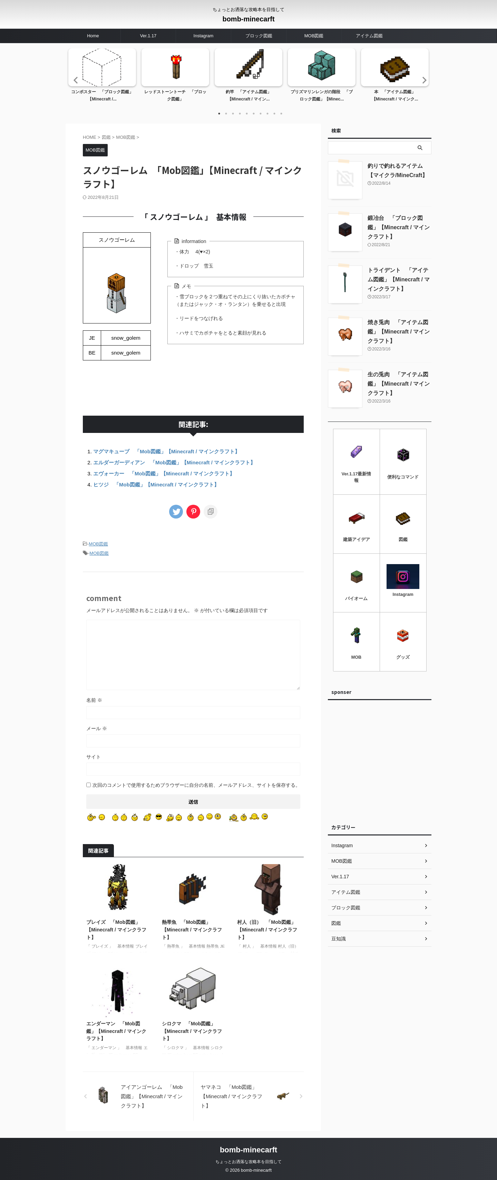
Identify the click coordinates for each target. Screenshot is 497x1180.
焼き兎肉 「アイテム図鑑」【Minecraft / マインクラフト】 (399, 331)
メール (96, 728)
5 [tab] (246, 113)
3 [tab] (233, 113)
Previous (74, 80)
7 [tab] (260, 113)
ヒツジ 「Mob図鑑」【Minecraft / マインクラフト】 (156, 484)
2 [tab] (226, 113)
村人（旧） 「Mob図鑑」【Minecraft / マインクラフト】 (267, 929)
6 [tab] (253, 113)
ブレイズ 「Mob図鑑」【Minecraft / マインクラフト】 (116, 929)
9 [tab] (274, 113)
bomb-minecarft (248, 19)
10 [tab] (281, 113)
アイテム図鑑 (369, 35)
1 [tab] (219, 113)
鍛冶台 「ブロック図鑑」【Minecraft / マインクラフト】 (399, 227)
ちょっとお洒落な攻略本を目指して (248, 1161)
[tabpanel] (102, 77)
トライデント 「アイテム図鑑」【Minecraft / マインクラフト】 (399, 279)
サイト (93, 757)
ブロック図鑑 (258, 35)
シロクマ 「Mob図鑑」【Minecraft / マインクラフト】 (192, 1031)
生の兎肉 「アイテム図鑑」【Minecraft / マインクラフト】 (399, 383)
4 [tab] (239, 113)
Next (422, 80)
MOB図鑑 (314, 35)
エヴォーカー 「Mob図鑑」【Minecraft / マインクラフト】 (164, 473)
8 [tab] (267, 113)
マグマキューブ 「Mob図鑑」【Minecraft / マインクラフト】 (166, 451)
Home (93, 35)
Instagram (204, 35)
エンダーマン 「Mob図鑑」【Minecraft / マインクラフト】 (116, 1031)
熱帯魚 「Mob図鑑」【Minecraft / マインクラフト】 (192, 929)
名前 (94, 700)
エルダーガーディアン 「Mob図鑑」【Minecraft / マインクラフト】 (174, 462)
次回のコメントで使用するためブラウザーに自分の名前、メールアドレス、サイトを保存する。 (196, 785)
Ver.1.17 (148, 35)
